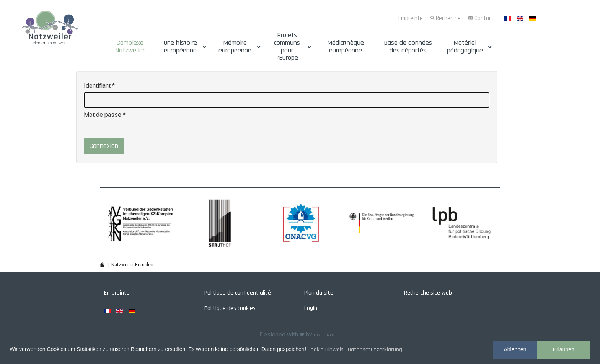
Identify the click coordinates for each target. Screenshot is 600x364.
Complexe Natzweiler (130, 46)
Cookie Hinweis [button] (326, 350)
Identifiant (99, 85)
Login (310, 308)
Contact (484, 18)
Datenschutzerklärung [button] (375, 350)
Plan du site (318, 293)
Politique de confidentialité (237, 293)
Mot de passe (105, 114)
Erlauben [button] (563, 349)
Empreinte (410, 18)
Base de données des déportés (408, 46)
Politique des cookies (230, 308)
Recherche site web (428, 293)
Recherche (448, 18)
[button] (140, 223)
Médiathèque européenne (345, 46)
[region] (300, 223)
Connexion (104, 145)
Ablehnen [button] (515, 349)
